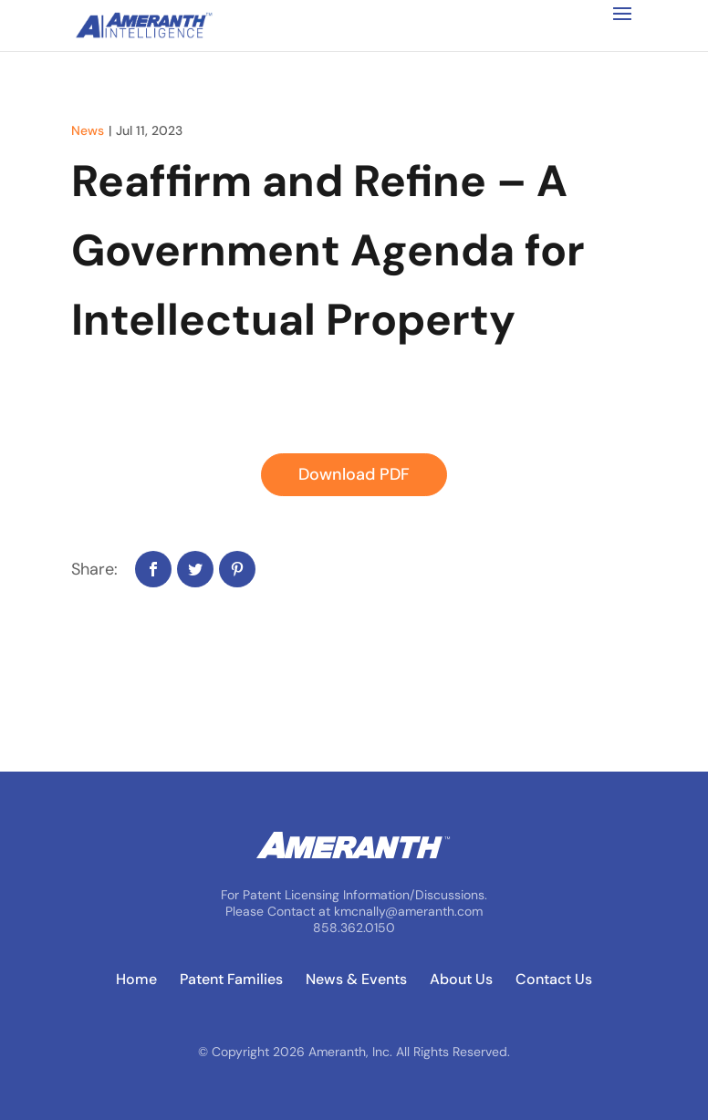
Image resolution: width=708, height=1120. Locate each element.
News (87, 130)
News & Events (356, 979)
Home (136, 979)
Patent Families (231, 979)
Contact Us (553, 979)
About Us (461, 979)
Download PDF (354, 474)
